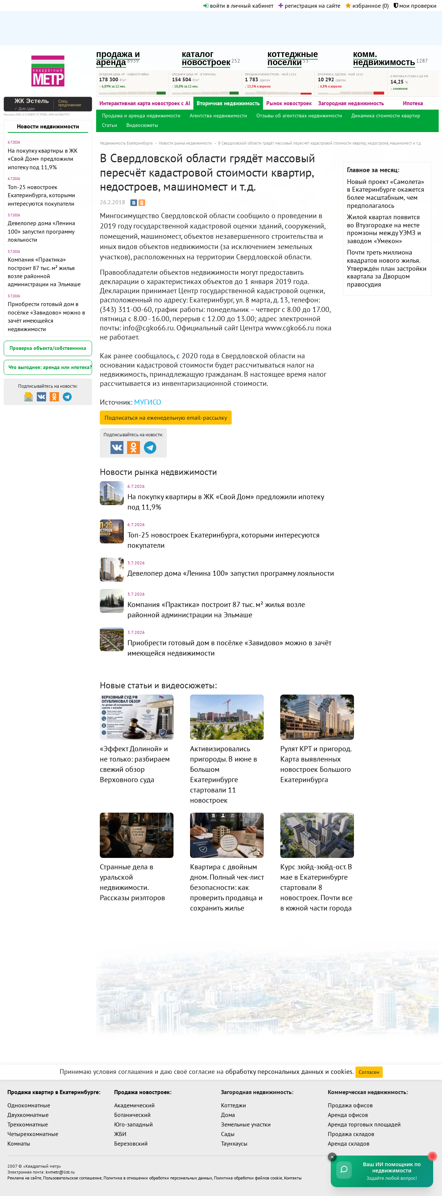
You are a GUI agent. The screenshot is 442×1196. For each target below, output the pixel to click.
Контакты (293, 1178)
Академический (134, 1105)
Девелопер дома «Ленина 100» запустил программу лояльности (41, 231)
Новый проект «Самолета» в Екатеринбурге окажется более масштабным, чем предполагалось (385, 193)
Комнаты (18, 1143)
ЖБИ (120, 1134)
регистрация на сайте (309, 5)
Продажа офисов (350, 1105)
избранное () (367, 5)
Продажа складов (351, 1134)
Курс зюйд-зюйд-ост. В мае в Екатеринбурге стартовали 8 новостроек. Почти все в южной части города (316, 887)
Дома (228, 1114)
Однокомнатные (28, 1105)
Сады (228, 1134)
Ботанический (132, 1114)
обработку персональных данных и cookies (288, 1071)
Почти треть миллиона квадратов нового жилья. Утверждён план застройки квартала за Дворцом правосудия (387, 268)
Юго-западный (133, 1124)
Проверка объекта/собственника (48, 348)
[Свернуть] (331, 1157)
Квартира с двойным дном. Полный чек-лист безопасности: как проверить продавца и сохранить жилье (227, 887)
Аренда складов (348, 1143)
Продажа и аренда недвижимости (141, 115)
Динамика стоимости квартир (385, 115)
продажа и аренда (118, 58)
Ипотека (413, 103)
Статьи (109, 125)
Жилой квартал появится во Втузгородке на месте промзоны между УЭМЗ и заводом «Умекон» (384, 229)
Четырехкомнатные (32, 1134)
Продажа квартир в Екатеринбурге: (53, 1092)
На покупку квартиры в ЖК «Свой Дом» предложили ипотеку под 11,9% (43, 159)
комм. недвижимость (384, 58)
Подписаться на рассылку (166, 417)
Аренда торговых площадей (364, 1124)
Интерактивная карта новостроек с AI (144, 103)
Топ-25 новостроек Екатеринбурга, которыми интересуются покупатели (41, 195)
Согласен (369, 1072)
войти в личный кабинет (238, 5)
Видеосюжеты (142, 125)
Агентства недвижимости (218, 115)
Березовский (131, 1143)
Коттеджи (233, 1105)
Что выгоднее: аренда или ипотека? (50, 367)
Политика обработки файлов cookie (248, 1178)
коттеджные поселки (292, 58)
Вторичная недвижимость (228, 103)
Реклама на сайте (24, 1178)
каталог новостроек (206, 58)
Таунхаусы (234, 1143)
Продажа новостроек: (142, 1092)
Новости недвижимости (48, 126)
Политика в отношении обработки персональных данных (158, 1178)
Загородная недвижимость (351, 103)
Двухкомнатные (28, 1114)
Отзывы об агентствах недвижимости (299, 115)
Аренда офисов (348, 1114)
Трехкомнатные (27, 1124)
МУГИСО (147, 402)
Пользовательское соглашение (72, 1178)
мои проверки (415, 5)
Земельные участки (246, 1124)
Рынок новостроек (289, 103)
